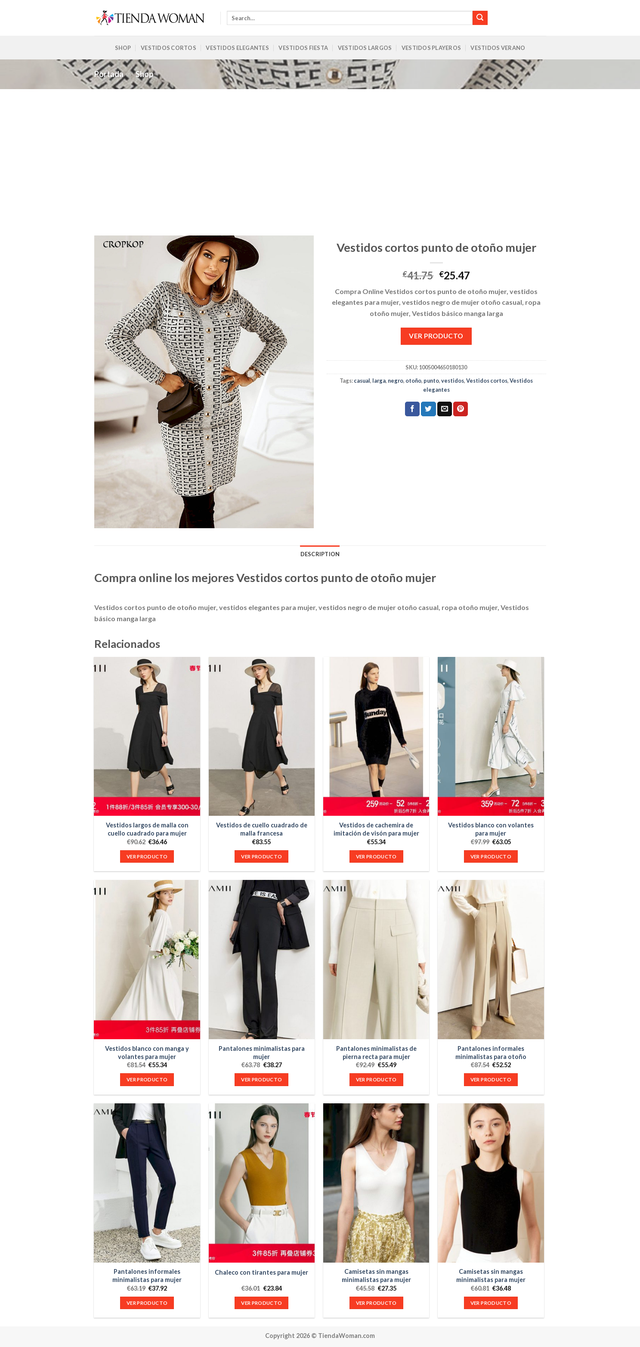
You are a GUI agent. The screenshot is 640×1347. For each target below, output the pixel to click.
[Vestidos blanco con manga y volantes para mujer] (147, 959)
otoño (413, 380)
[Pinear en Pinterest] (460, 409)
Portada (109, 74)
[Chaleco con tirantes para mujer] (262, 1183)
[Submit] (480, 18)
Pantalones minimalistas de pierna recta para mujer (376, 1052)
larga (379, 380)
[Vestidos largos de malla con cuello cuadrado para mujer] (147, 736)
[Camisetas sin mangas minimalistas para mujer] (376, 1183)
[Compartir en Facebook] (412, 409)
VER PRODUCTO (436, 336)
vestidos (452, 380)
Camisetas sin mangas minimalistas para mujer (376, 1275)
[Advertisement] (320, 153)
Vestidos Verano (497, 47)
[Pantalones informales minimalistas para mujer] (147, 1183)
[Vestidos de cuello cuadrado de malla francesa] (262, 736)
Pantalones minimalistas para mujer (262, 1052)
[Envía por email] (444, 409)
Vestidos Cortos (168, 47)
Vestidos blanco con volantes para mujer (491, 829)
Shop (123, 47)
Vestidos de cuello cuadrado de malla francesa (261, 829)
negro (395, 380)
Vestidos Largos (365, 47)
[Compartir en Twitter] (428, 409)
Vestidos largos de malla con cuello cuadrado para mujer (147, 829)
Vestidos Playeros (431, 47)
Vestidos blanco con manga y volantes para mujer (147, 1052)
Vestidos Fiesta (303, 47)
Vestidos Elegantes (237, 47)
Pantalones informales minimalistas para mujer (147, 1275)
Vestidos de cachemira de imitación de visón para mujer (376, 829)
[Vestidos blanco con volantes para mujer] (491, 736)
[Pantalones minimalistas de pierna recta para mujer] (376, 959)
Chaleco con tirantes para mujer (261, 1272)
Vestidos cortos (486, 380)
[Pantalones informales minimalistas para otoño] (491, 959)
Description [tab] (320, 554)
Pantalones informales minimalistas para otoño (490, 1052)
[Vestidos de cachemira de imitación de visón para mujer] (376, 736)
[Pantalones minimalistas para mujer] (262, 959)
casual (362, 380)
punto (431, 380)
